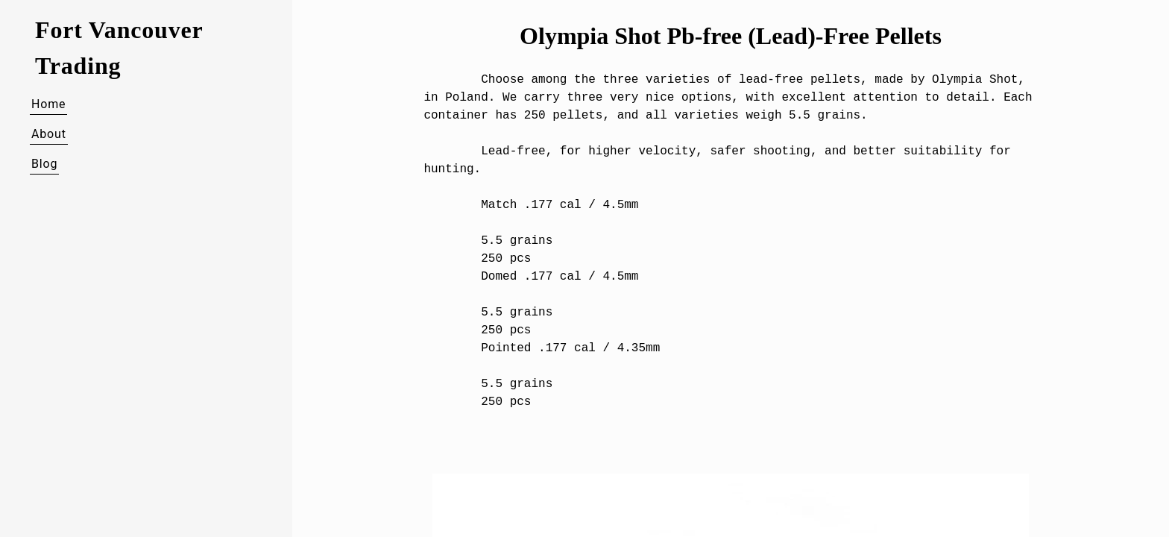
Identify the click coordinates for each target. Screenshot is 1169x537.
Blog (44, 164)
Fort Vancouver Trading (119, 47)
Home (48, 104)
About (48, 134)
